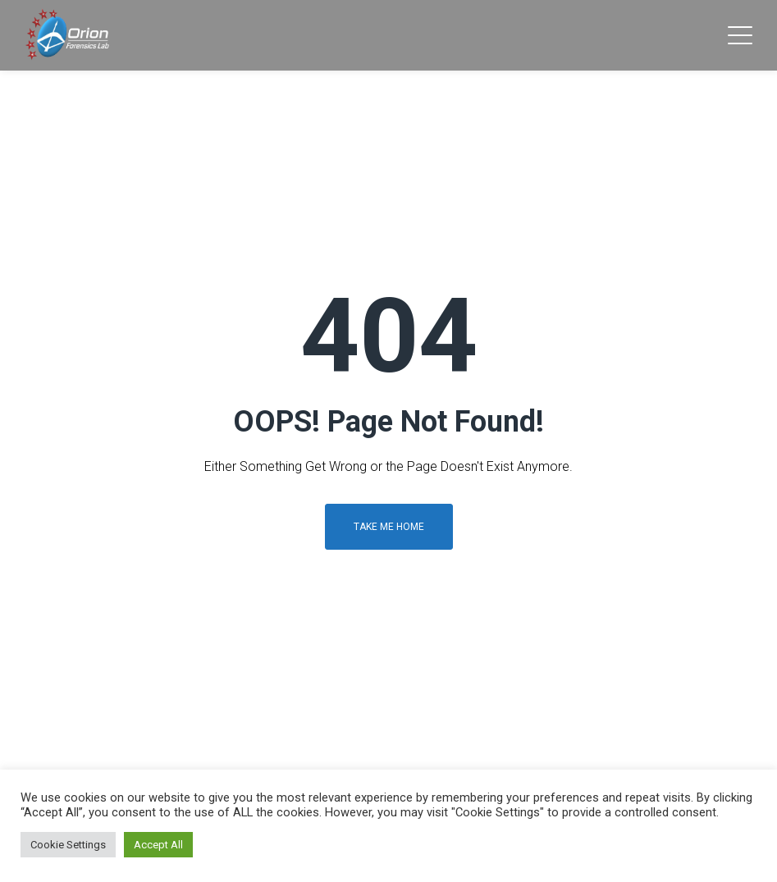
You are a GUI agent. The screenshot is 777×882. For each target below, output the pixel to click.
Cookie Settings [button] (68, 845)
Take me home (389, 526)
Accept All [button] (158, 845)
